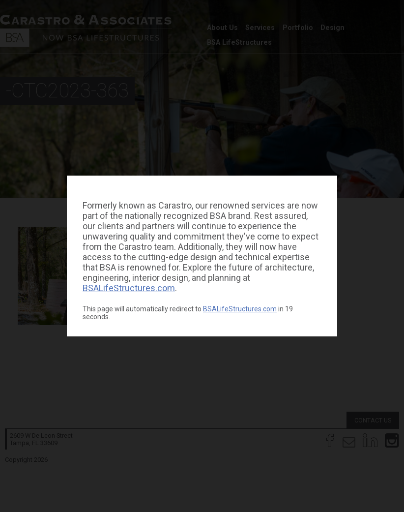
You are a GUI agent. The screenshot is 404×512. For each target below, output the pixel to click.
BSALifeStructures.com (129, 288)
